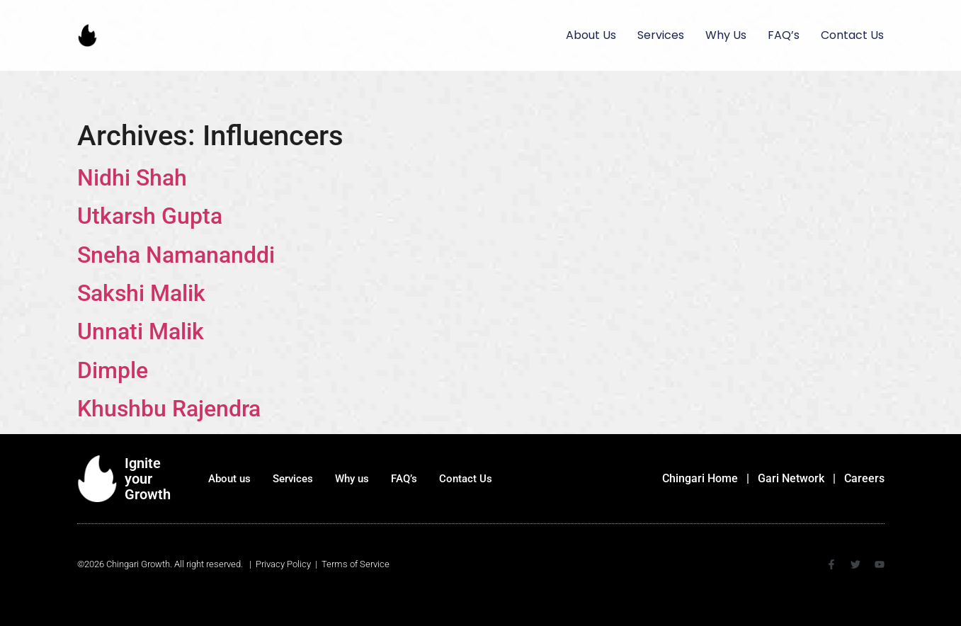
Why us (725, 35)
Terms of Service (355, 564)
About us (591, 35)
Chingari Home (700, 478)
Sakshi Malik (141, 293)
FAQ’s (784, 35)
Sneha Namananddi (176, 254)
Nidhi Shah (132, 177)
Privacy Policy (283, 564)
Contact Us (852, 35)
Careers (864, 478)
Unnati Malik (140, 331)
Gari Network (791, 478)
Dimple (112, 370)
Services (660, 35)
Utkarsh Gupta (149, 216)
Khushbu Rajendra (169, 408)
